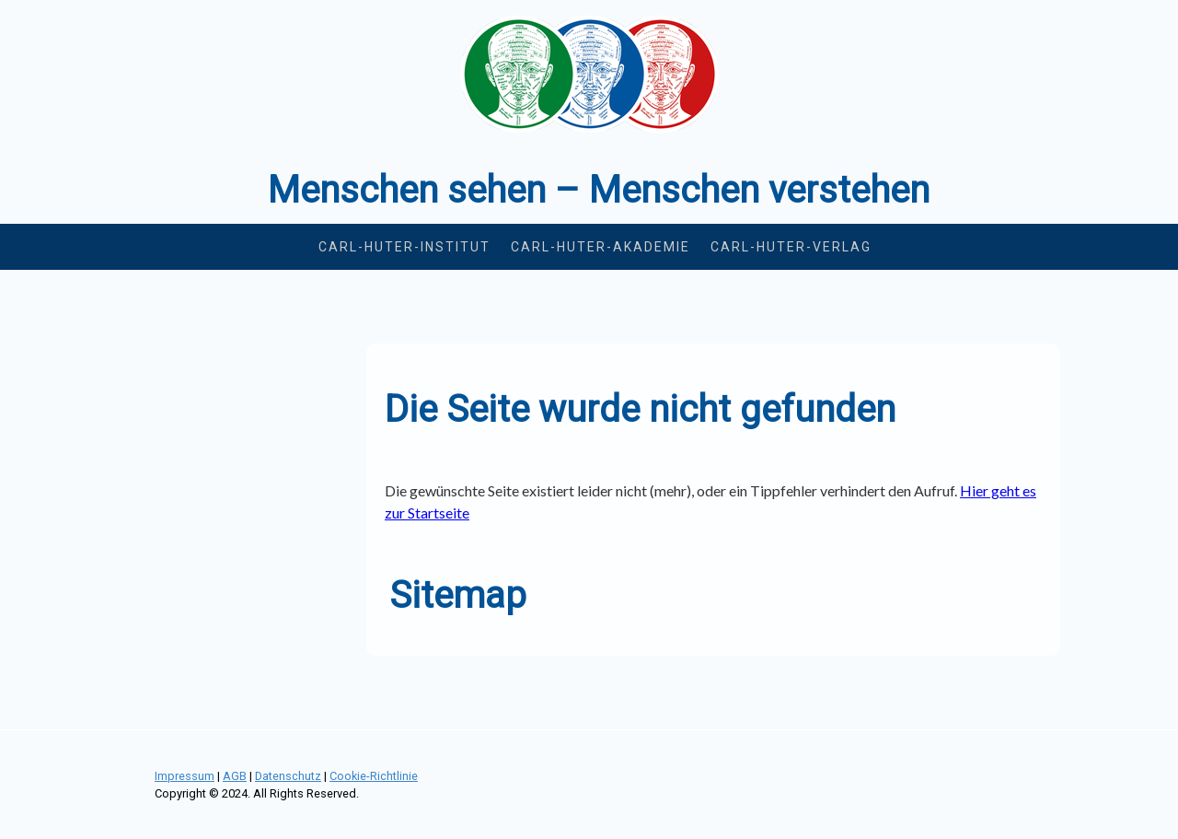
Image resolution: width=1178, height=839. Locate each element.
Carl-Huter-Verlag (791, 246)
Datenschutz (288, 776)
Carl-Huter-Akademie (600, 246)
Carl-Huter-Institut (404, 246)
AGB (235, 776)
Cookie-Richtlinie (373, 776)
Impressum (184, 776)
